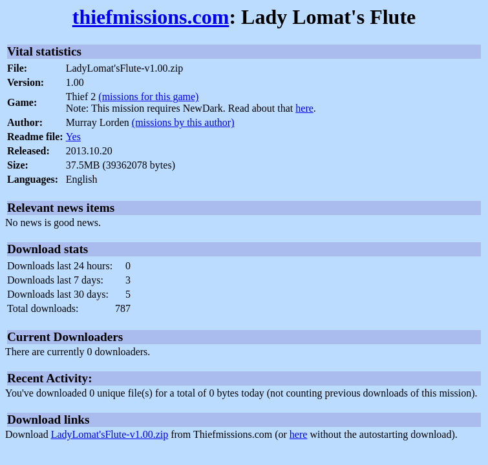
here (304, 108)
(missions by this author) (183, 122)
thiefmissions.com (150, 16)
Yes (73, 136)
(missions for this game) (148, 96)
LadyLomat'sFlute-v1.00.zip (110, 434)
